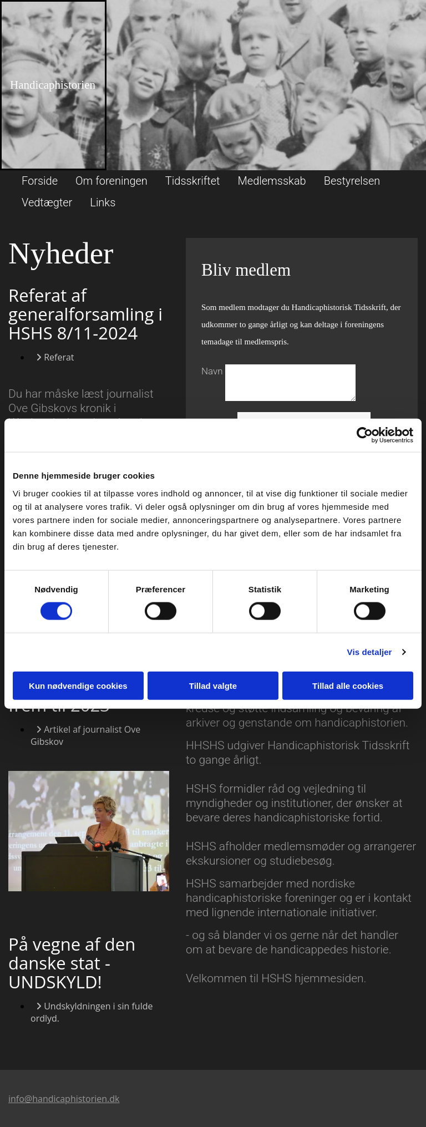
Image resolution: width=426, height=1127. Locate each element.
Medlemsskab (272, 180)
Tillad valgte (213, 685)
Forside (40, 180)
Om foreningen (111, 180)
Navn (213, 371)
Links (102, 202)
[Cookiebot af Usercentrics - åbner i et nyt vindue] (364, 435)
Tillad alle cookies (347, 685)
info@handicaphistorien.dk (63, 1099)
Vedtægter (47, 202)
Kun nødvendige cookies (78, 685)
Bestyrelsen (352, 180)
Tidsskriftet (192, 180)
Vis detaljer (369, 652)
